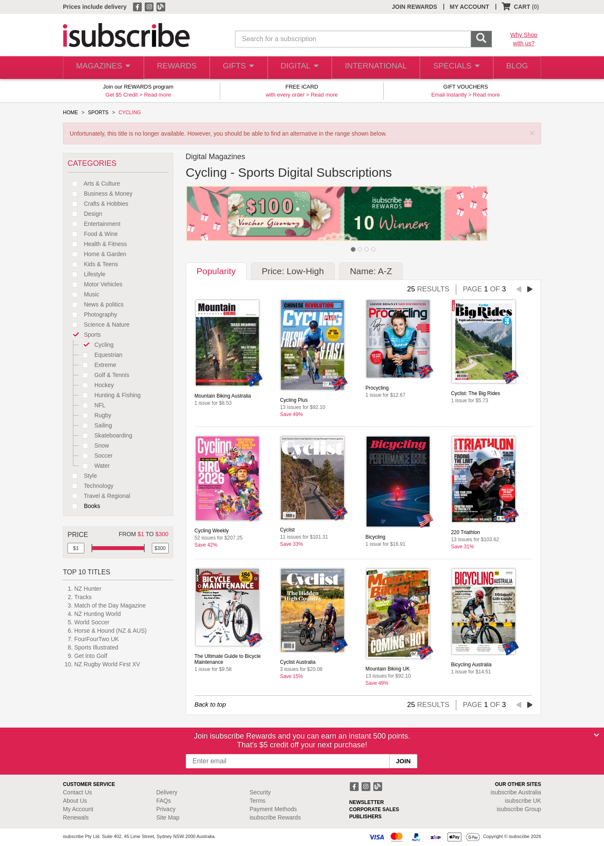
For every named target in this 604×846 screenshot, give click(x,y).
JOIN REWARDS (414, 6)
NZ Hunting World (97, 613)
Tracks (82, 597)
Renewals (76, 817)
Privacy (166, 809)
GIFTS (238, 67)
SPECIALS (454, 67)
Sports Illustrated (96, 647)
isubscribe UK (523, 800)
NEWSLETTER (366, 802)
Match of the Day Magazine (110, 605)
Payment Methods (273, 809)
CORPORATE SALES (374, 809)
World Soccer (91, 622)
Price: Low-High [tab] (293, 271)
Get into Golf (90, 655)
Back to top (210, 704)
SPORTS (98, 112)
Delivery (167, 792)
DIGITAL (300, 67)
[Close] (596, 735)
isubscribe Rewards (275, 817)
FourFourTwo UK (96, 639)
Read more (157, 95)
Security (260, 792)
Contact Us (77, 792)
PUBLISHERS (365, 817)
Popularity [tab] (216, 271)
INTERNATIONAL (375, 67)
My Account (78, 809)
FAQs (163, 800)
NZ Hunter (88, 588)
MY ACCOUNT (469, 6)
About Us (75, 800)
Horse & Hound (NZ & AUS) (110, 630)
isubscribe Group (519, 809)
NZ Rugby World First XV (107, 664)
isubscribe (515, 792)
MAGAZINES (102, 67)
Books (84, 506)
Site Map (168, 817)
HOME (70, 112)
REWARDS (175, 67)
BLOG (515, 67)
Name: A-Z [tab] (371, 271)
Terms (258, 800)
